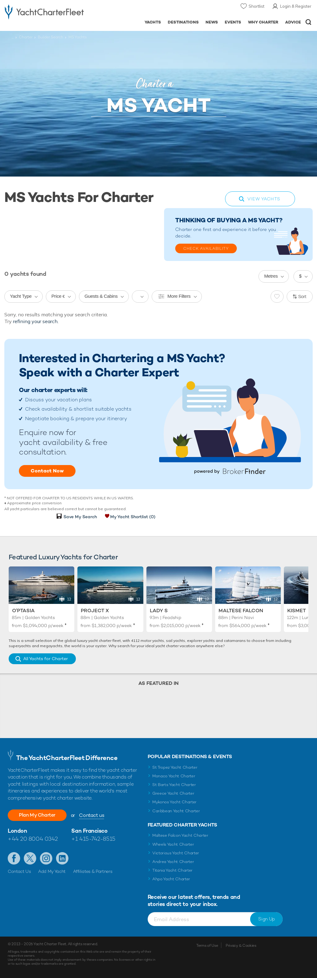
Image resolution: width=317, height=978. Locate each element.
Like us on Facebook (14, 858)
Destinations (183, 22)
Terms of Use (207, 945)
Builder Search (50, 37)
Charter (26, 37)
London (17, 830)
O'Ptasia (23, 610)
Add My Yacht (52, 871)
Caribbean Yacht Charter (176, 811)
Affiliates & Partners (92, 871)
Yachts (153, 22)
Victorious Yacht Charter (175, 853)
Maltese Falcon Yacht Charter (180, 835)
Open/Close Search (308, 22)
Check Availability (206, 248)
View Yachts (263, 199)
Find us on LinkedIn (62, 858)
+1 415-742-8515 (93, 838)
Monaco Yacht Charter (173, 776)
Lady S (159, 610)
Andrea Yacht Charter (173, 861)
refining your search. (36, 321)
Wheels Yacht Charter (173, 844)
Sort (302, 296)
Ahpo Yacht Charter (171, 879)
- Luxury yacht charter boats (44, 11)
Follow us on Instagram (46, 858)
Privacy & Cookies (241, 945)
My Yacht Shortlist (132, 516)
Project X (95, 610)
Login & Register (295, 6)
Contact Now (47, 471)
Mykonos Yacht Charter (174, 802)
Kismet (296, 610)
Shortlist (256, 6)
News (212, 22)
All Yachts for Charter (45, 658)
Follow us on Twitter (30, 858)
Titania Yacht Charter (172, 870)
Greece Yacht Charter (173, 793)
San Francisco (89, 830)
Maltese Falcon (241, 610)
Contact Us (19, 871)
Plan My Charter (37, 815)
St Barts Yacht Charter (174, 784)
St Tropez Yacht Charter (175, 767)
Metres (271, 276)
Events (233, 22)
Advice (293, 22)
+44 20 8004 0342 (33, 838)
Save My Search (80, 516)
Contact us (91, 815)
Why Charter (263, 22)
